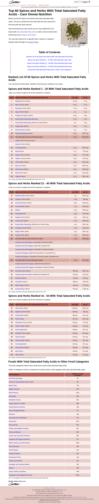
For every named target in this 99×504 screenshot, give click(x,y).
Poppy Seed (19, 126)
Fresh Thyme (19, 319)
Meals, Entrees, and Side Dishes (19, 443)
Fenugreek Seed (20, 228)
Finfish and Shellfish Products (19, 428)
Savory (17, 144)
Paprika (17, 176)
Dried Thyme (19, 151)
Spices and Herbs (29, 35)
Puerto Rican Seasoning (23, 122)
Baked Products (14, 389)
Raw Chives (19, 351)
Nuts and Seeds (14, 446)
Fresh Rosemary (20, 148)
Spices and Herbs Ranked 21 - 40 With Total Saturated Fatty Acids (49, 63)
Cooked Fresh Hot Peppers (24, 242)
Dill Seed (18, 278)
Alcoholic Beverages (15, 378)
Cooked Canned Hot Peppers (24, 264)
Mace (17, 105)
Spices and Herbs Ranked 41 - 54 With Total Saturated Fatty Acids (49, 66)
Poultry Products (14, 453)
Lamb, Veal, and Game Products (19, 435)
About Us (53, 488)
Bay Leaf (18, 165)
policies (64, 489)
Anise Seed (19, 308)
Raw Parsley (19, 354)
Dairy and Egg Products (17, 410)
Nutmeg (17, 101)
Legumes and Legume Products (19, 439)
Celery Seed (19, 169)
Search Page (33, 42)
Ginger (17, 155)
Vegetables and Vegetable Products (20, 475)
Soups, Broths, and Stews (17, 471)
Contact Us (46, 488)
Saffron (17, 210)
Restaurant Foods (15, 457)
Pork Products (13, 450)
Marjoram (18, 311)
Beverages (12, 396)
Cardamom (18, 281)
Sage (17, 112)
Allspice (18, 158)
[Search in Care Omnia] (78, 2)
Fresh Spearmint (20, 344)
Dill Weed (18, 333)
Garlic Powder (20, 326)
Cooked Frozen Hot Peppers (24, 246)
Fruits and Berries (15, 432)
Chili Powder (19, 162)
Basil (17, 173)
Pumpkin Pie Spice (21, 115)
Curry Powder (19, 206)
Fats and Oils (13, 425)
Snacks (11, 468)
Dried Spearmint (20, 213)
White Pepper (19, 285)
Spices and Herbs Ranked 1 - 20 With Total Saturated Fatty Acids (49, 60)
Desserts (12, 414)
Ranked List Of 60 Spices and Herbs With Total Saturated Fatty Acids (49, 56)
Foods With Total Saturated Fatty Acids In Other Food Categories (49, 70)
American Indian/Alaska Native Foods (21, 382)
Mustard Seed (19, 195)
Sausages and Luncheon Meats (19, 464)
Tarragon (18, 199)
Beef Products (13, 392)
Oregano (18, 217)
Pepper (17, 140)
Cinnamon (18, 322)
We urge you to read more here (79, 497)
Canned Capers (20, 337)
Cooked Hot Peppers (22, 253)
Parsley (17, 235)
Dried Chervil (19, 347)
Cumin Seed (19, 221)
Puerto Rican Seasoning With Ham (26, 119)
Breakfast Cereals (15, 400)
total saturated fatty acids (26, 32)
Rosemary (18, 108)
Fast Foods (12, 421)
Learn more (75, 7)
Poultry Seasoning (21, 133)
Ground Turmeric (20, 203)
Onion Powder (20, 340)
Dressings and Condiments (18, 418)
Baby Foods (13, 385)
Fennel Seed (19, 315)
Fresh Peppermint (21, 329)
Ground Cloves (20, 130)
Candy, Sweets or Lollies (17, 403)
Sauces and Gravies (15, 461)
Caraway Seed (20, 289)
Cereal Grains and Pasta (17, 407)
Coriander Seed (20, 271)
